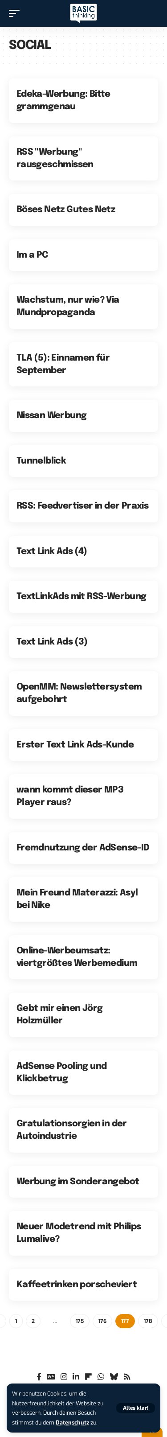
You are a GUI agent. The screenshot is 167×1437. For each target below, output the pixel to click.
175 (80, 1321)
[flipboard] (88, 1377)
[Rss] (127, 1377)
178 (148, 1321)
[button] (135, 1408)
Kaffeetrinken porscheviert (76, 1284)
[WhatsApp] (100, 1377)
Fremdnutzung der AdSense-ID (83, 848)
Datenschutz (72, 1422)
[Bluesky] (113, 1377)
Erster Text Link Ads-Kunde (75, 745)
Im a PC (32, 255)
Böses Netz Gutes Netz (65, 209)
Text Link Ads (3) (52, 642)
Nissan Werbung (51, 415)
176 (102, 1321)
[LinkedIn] (75, 1377)
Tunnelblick (41, 461)
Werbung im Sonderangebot (77, 1182)
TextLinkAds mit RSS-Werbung (81, 596)
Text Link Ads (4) (51, 551)
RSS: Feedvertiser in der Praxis (82, 506)
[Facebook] (39, 1377)
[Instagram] (63, 1377)
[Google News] (51, 1377)
